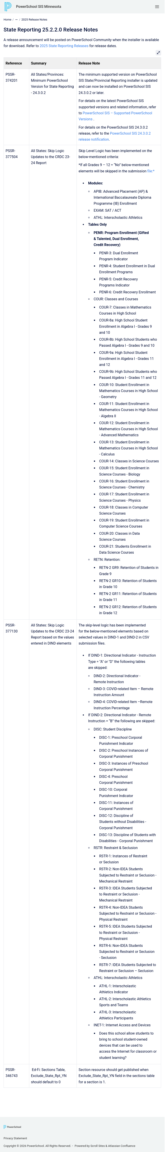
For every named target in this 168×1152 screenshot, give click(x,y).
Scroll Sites (97, 1146)
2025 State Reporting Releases (64, 46)
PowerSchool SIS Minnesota (38, 6)
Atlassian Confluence (121, 1146)
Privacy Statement (15, 1138)
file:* (150, 171)
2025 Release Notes (34, 19)
